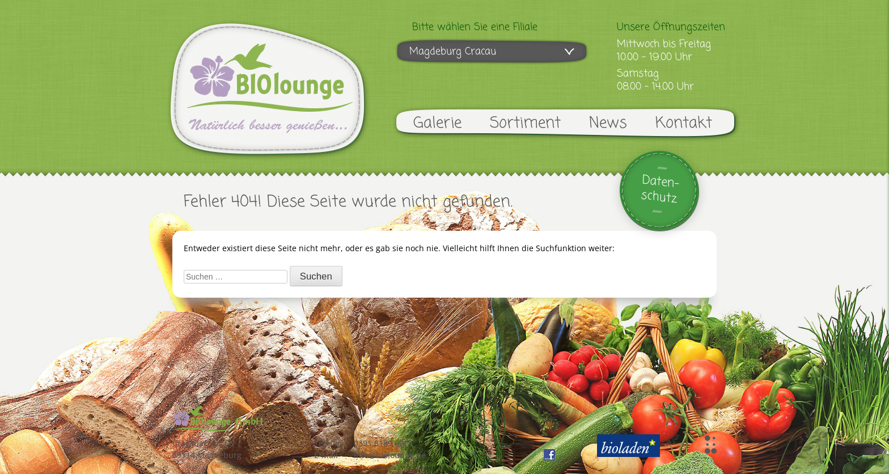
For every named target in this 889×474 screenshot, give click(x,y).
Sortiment (525, 123)
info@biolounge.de (390, 455)
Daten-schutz (660, 190)
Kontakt (683, 123)
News (608, 123)
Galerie (437, 123)
